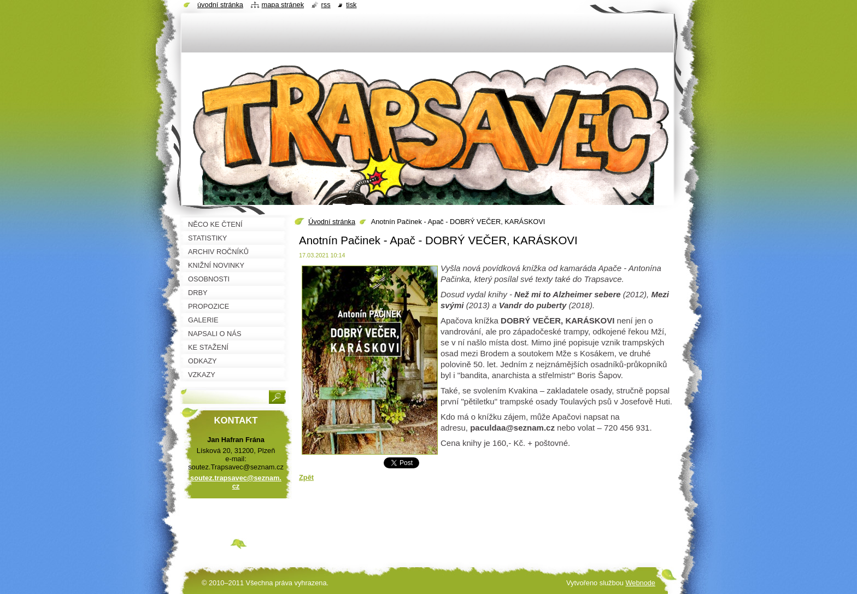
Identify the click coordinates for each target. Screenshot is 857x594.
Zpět (306, 477)
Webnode (640, 583)
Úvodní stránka (331, 221)
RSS (326, 5)
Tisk (351, 5)
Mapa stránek (283, 5)
